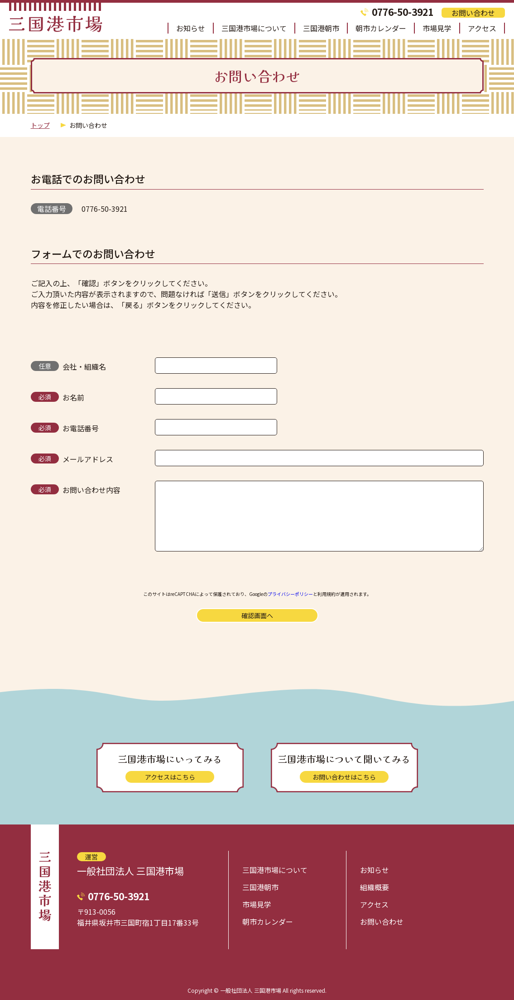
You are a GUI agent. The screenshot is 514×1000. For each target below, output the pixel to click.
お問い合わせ (473, 13)
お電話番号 (80, 428)
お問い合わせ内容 (91, 489)
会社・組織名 (84, 366)
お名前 (73, 397)
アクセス (482, 28)
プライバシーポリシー (290, 593)
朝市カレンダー (380, 28)
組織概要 (374, 887)
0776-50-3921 (402, 12)
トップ (40, 125)
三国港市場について (254, 28)
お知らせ (190, 28)
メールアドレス (87, 459)
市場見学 (437, 28)
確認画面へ (257, 615)
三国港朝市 (321, 28)
